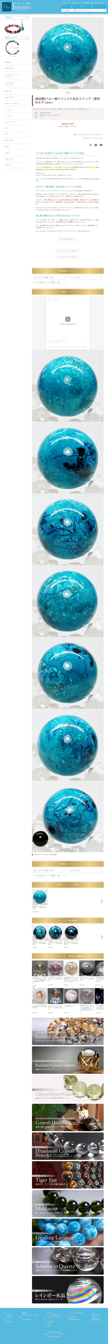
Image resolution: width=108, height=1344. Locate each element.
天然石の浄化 (72, 1317)
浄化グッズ (8, 165)
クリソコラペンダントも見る (66, 257)
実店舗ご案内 (88, 3)
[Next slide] (102, 55)
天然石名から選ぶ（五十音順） (28, 1316)
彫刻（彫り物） (10, 140)
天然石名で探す (10, 68)
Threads (49, 1323)
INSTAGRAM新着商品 (53, 1315)
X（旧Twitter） (51, 1321)
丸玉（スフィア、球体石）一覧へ (43, 277)
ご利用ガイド (76, 3)
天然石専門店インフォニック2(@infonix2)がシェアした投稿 (68, 347)
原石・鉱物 (8, 91)
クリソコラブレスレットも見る (66, 251)
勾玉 (6, 134)
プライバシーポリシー (96, 1322)
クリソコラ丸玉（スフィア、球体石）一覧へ (46, 282)
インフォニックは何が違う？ (74, 1314)
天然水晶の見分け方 (74, 1319)
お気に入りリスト (97, 1317)
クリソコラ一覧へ (74, 277)
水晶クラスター (10, 97)
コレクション (17, 84)
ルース (7, 128)
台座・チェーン (10, 159)
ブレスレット (9, 109)
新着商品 (7, 62)
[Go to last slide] (33, 55)
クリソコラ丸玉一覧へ (66, 239)
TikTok (48, 1326)
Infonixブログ (50, 1312)
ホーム (66, 3)
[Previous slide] (34, 901)
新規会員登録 (95, 1315)
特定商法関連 (95, 1319)
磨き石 (7, 146)
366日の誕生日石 (27, 1319)
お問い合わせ (100, 3)
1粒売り (7, 152)
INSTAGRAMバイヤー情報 (52, 1318)
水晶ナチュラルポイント (12, 103)
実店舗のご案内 (9, 1318)
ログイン (94, 1312)
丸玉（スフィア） (10, 122)
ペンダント (8, 116)
